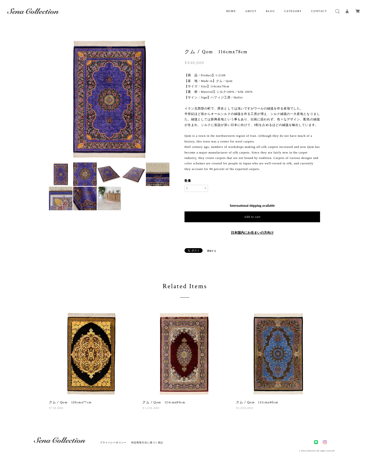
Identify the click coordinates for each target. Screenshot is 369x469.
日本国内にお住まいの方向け (252, 232)
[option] (109, 99)
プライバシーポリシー (113, 442)
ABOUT (251, 11)
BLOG (270, 11)
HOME (231, 11)
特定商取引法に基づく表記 (147, 442)
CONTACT (319, 11)
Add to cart (252, 216)
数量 (187, 180)
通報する (211, 251)
